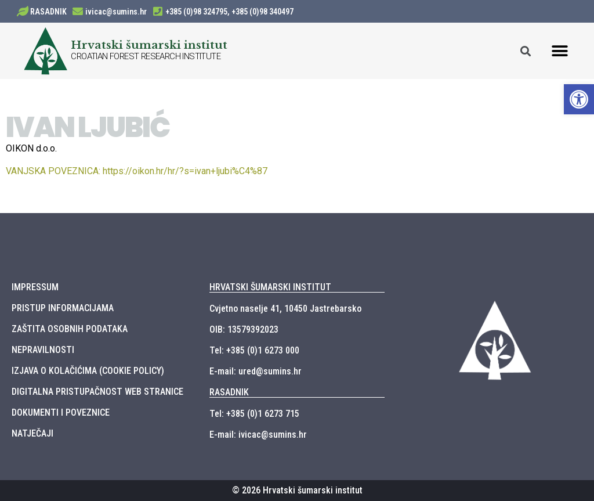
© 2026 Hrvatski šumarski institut (297, 490)
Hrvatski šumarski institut (149, 45)
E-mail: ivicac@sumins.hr (258, 434)
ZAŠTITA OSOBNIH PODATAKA (70, 328)
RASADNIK (48, 11)
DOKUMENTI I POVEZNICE (61, 412)
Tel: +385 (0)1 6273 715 (254, 413)
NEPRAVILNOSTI (43, 349)
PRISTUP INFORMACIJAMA (63, 307)
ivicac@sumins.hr (116, 11)
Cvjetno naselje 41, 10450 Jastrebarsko (285, 308)
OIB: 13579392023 (243, 329)
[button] (560, 51)
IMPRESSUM (35, 287)
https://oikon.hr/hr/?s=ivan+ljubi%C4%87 (136, 170)
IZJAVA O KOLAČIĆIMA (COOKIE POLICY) (88, 370)
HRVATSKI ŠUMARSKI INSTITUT (270, 287)
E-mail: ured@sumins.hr (255, 371)
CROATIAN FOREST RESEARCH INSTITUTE (145, 56)
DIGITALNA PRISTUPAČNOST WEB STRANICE (97, 391)
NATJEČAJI (32, 433)
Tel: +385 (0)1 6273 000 (254, 350)
